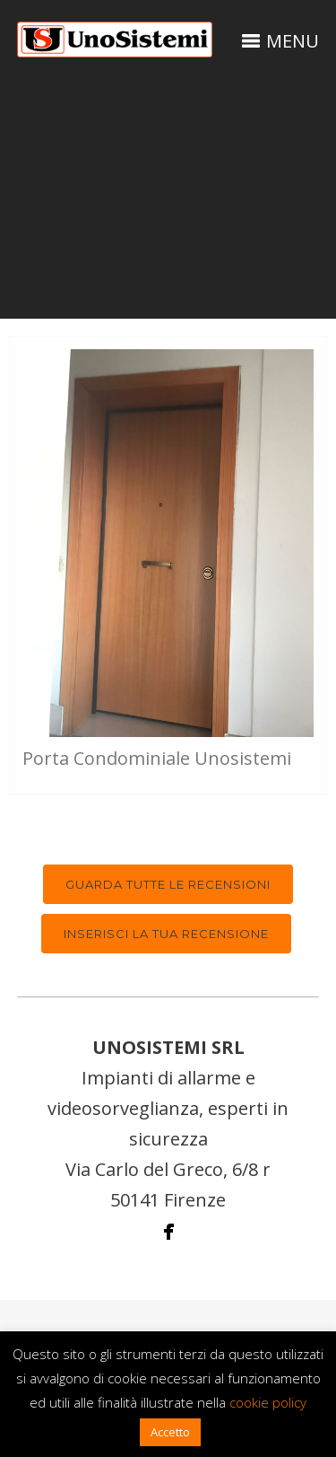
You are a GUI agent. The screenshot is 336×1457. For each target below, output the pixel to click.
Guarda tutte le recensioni (168, 884)
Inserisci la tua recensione (166, 933)
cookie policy (267, 1402)
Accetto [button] (170, 1432)
